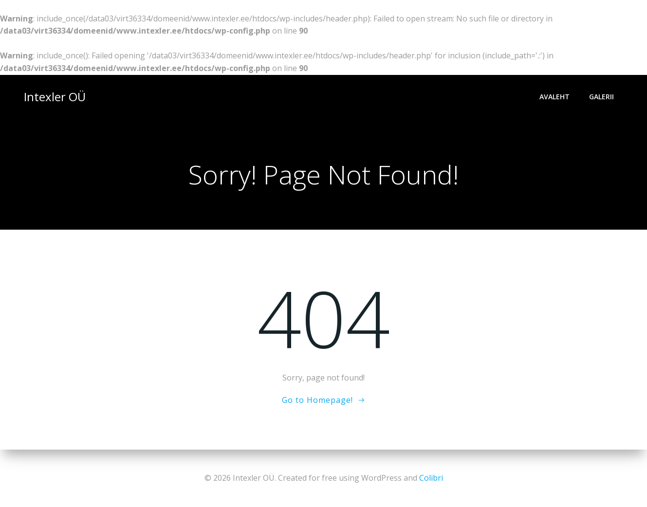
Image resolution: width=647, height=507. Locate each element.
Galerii (601, 96)
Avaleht (554, 96)
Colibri (431, 477)
